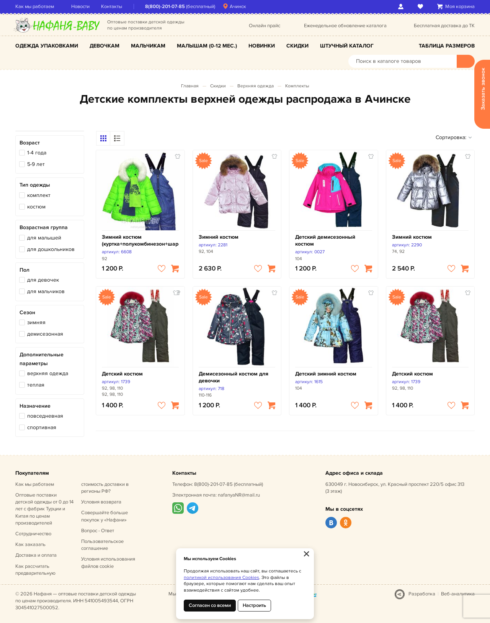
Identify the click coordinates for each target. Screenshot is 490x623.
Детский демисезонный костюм (325, 240)
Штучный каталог (347, 46)
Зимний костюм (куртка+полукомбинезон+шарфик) (140, 240)
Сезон (27, 312)
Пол (24, 270)
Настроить (254, 605)
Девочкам (104, 46)
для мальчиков (46, 291)
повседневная (45, 416)
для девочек (43, 280)
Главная (190, 86)
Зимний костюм (218, 237)
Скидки (297, 46)
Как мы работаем (34, 6)
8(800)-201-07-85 (165, 6)
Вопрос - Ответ (97, 531)
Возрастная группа (44, 227)
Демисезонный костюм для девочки (233, 377)
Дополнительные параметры (42, 358)
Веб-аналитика (458, 594)
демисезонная (45, 334)
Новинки (261, 46)
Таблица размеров (447, 46)
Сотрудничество (33, 534)
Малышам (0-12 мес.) (207, 46)
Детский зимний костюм (325, 374)
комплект (39, 195)
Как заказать (30, 544)
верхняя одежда (47, 373)
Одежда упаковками (46, 46)
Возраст (30, 142)
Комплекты (297, 86)
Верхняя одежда (255, 86)
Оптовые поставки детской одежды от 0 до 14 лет (44, 509)
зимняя (36, 322)
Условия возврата (101, 502)
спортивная (41, 427)
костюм (36, 206)
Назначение (35, 406)
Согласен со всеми (210, 605)
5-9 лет (36, 164)
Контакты (111, 6)
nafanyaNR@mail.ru (239, 495)
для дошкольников (51, 249)
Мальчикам (148, 46)
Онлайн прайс (264, 26)
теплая (35, 385)
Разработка (421, 594)
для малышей (44, 237)
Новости (80, 6)
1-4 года (36, 152)
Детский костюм (122, 374)
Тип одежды (35, 185)
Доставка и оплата (36, 555)
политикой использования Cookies (221, 577)
